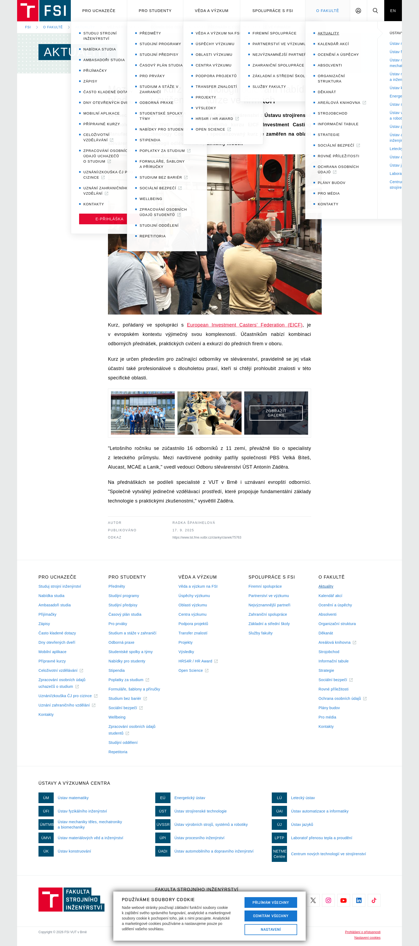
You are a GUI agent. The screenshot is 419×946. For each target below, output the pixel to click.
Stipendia (116, 670)
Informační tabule (334, 661)
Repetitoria (117, 752)
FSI (28, 27)
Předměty (116, 586)
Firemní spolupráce (265, 586)
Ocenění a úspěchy (335, 605)
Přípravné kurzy (52, 661)
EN (393, 11)
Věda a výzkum (211, 11)
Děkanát (326, 633)
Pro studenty (155, 11)
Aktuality (85, 27)
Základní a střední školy (269, 624)
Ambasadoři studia (54, 605)
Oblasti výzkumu (193, 605)
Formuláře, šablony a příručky (134, 689)
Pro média (327, 717)
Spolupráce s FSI (273, 11)
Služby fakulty (261, 633)
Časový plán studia (124, 614)
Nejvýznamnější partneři (269, 605)
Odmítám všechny (271, 916)
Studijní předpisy (122, 605)
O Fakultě (327, 11)
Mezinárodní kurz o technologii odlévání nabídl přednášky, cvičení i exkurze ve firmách (198, 27)
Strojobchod (329, 652)
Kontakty (46, 714)
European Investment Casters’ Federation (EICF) (244, 325)
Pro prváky (117, 624)
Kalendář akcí (330, 596)
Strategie (326, 670)
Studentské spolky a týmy (130, 652)
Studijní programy (123, 596)
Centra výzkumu (193, 614)
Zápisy (44, 624)
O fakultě (53, 27)
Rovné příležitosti (333, 689)
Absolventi (327, 614)
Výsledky (186, 652)
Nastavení (271, 929)
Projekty (186, 642)
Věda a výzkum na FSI (198, 586)
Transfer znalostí (193, 633)
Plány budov (329, 708)
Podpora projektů (193, 624)
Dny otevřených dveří (56, 642)
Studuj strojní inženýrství (59, 586)
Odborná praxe (121, 642)
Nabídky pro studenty (126, 661)
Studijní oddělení (123, 742)
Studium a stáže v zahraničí (132, 633)
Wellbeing (117, 717)
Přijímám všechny (271, 902)
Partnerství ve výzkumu (269, 596)
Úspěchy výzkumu (194, 596)
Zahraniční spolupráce (268, 614)
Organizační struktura (337, 624)
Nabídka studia (51, 596)
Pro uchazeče (99, 11)
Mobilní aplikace (52, 652)
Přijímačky (47, 614)
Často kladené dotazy (57, 633)
